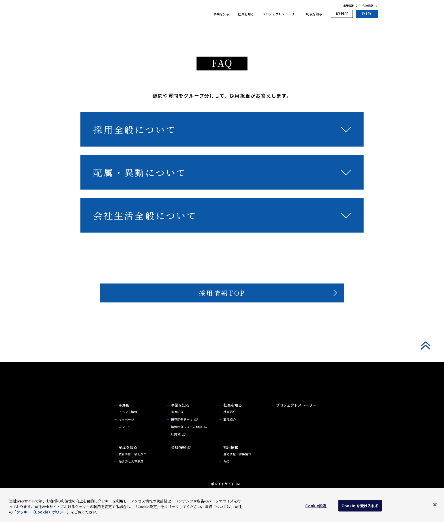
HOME (124, 413)
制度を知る (302, 14)
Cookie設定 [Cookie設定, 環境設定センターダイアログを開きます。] (315, 505)
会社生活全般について (145, 215)
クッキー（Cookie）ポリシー (41, 512)
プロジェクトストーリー (267, 14)
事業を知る (209, 14)
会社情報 (367, 5)
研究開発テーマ (184, 428)
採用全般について (134, 129)
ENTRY (363, 14)
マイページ (126, 428)
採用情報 (348, 5)
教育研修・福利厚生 (133, 463)
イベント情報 (128, 420)
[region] (222, 505)
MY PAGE (332, 14)
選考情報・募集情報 (237, 463)
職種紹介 (229, 428)
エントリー (126, 435)
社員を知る (233, 14)
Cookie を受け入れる (360, 505)
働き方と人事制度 (131, 471)
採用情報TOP (221, 294)
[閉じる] (435, 504)
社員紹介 (229, 420)
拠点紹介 (177, 420)
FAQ (226, 471)
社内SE (178, 443)
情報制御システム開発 (189, 435)
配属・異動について (140, 172)
